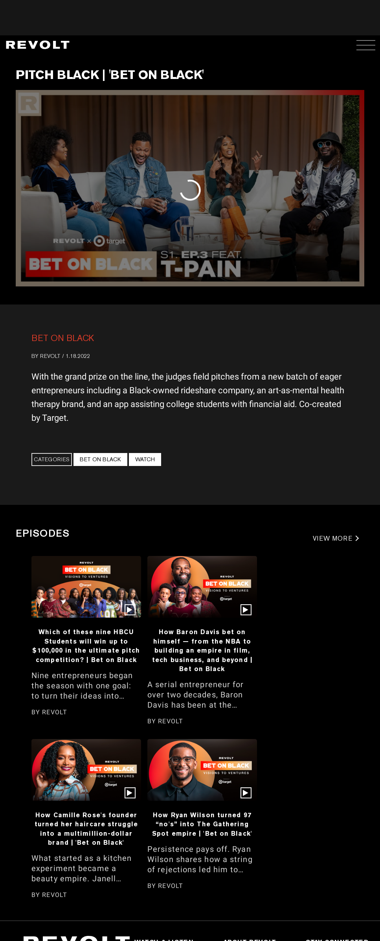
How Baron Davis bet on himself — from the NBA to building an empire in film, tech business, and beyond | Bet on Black (202, 650)
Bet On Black (62, 337)
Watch (145, 459)
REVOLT (50, 356)
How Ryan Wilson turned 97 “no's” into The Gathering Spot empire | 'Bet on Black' (202, 824)
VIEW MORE (332, 538)
